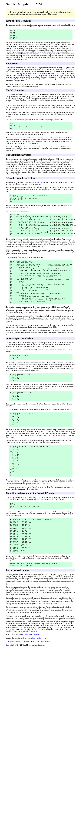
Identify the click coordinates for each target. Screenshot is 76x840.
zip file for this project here (30, 674)
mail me (47, 681)
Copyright (9, 684)
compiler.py (38, 185)
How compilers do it (39, 677)
